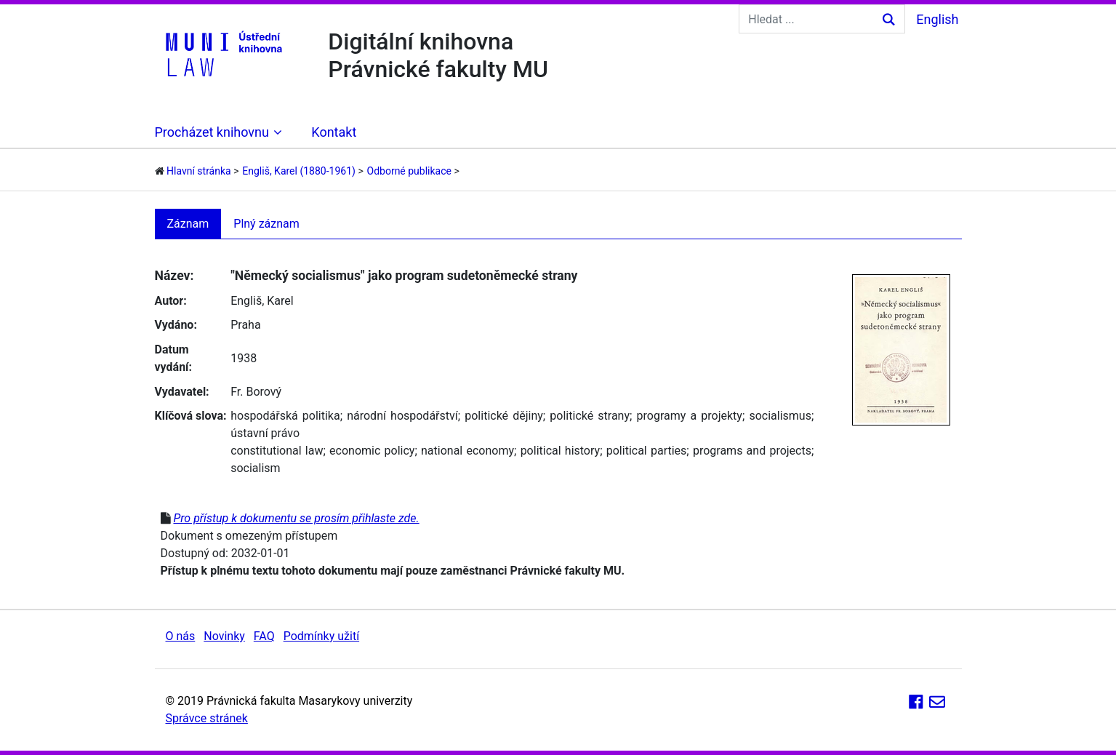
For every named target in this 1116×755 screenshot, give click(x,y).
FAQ (264, 636)
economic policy (371, 451)
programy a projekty (689, 416)
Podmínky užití (321, 636)
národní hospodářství (402, 416)
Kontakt (333, 132)
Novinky (224, 636)
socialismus (780, 416)
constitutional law (276, 451)
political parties (646, 451)
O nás (181, 636)
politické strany (590, 416)
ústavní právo (265, 433)
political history (561, 451)
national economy (467, 451)
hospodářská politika (285, 416)
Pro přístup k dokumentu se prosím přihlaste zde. (296, 518)
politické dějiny (504, 416)
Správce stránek (207, 718)
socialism (255, 468)
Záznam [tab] (188, 224)
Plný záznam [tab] (266, 224)
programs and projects (752, 451)
